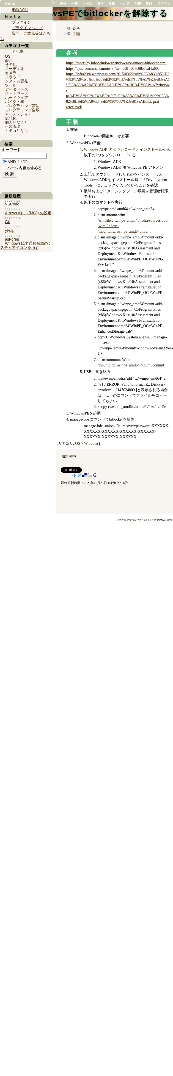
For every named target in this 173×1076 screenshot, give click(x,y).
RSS (149, 3)
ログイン (164, 3)
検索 (111, 3)
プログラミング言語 (22, 106)
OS (77, 443)
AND (11, 162)
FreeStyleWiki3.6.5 (140, 519)
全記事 (17, 51)
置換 (100, 3)
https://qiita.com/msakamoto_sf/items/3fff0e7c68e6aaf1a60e (113, 68)
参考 (76, 28)
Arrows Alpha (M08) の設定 (28, 213)
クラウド (12, 77)
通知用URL (70, 456)
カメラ (11, 73)
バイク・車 (14, 101)
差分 (63, 3)
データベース (16, 89)
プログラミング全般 (22, 110)
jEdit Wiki (20, 10)
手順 (76, 34)
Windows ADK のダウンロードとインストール (123, 150)
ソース (87, 3)
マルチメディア (18, 114)
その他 (11, 64)
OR (25, 162)
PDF (137, 3)
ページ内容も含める (24, 168)
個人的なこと (16, 122)
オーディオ (14, 68)
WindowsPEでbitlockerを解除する (95, 13)
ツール (11, 85)
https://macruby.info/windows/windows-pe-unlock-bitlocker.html (116, 63)
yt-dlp (9, 230)
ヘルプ (125, 3)
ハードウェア (16, 97)
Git (7, 221)
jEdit (8, 60)
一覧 (74, 3)
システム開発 (16, 81)
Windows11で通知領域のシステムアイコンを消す (26, 245)
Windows (91, 443)
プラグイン (21, 22)
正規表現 (12, 126)
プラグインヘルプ (27, 28)
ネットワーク (16, 93)
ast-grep (12, 239)
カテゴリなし (16, 130)
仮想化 (11, 118)
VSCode (12, 204)
